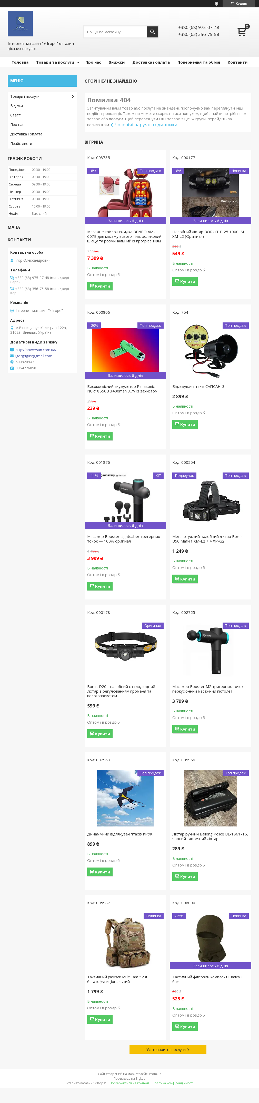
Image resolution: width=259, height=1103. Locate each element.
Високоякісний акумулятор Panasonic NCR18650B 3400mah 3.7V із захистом (122, 388)
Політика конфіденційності (173, 1083)
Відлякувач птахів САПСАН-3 (198, 386)
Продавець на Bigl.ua (129, 1078)
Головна (20, 62)
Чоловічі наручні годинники (146, 124)
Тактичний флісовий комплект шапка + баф (207, 979)
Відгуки (16, 105)
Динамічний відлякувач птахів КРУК (119, 834)
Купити (102, 286)
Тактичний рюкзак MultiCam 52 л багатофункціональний (117, 979)
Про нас (93, 62)
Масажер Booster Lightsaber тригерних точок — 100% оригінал (123, 538)
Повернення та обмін (198, 62)
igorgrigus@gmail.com (33, 356)
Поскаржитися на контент (129, 1083)
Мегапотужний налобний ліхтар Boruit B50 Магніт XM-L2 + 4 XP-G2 (207, 538)
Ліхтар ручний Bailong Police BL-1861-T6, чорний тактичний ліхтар (210, 836)
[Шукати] (152, 31)
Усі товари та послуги (166, 1049)
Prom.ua (155, 1074)
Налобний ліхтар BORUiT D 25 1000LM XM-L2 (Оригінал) (208, 234)
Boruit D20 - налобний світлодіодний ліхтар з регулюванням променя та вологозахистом (121, 691)
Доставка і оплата (151, 62)
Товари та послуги (55, 62)
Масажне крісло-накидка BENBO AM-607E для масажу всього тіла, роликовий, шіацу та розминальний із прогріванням (125, 236)
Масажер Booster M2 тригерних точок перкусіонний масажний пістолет (207, 688)
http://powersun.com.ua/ (36, 350)
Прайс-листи (21, 143)
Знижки (117, 62)
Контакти (237, 62)
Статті (16, 115)
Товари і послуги (24, 96)
